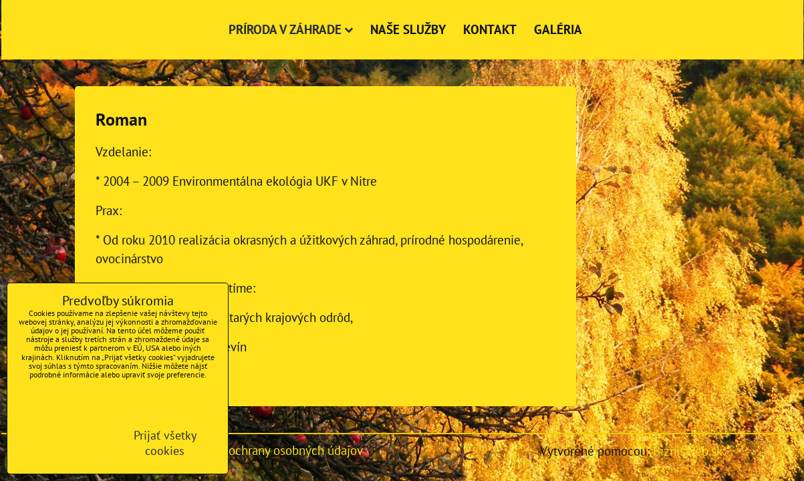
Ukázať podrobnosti (61, 434)
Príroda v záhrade (291, 29)
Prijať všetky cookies (165, 443)
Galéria (558, 29)
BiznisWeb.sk (687, 450)
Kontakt (490, 29)
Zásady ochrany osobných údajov (276, 450)
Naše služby (408, 29)
